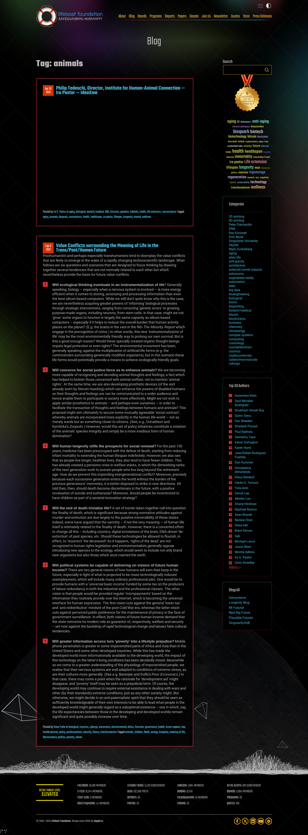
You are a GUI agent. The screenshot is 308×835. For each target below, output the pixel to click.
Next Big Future (239, 612)
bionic (233, 302)
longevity (128, 217)
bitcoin (233, 314)
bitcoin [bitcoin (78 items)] (252, 137)
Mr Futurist (236, 608)
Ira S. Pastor (59, 211)
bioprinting (236, 306)
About (122, 16)
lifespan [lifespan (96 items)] (232, 167)
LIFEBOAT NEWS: (135, 785)
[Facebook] (237, 821)
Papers (182, 16)
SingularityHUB (239, 623)
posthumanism (74, 732)
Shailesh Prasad (246, 426)
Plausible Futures (241, 618)
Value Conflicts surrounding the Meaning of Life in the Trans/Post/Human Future (107, 248)
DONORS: (181, 791)
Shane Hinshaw (246, 504)
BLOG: (130, 791)
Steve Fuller (59, 727)
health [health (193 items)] (238, 151)
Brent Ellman (243, 530)
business (235, 323)
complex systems (241, 335)
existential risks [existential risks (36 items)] (235, 146)
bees (232, 286)
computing (236, 339)
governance (151, 727)
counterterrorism (240, 347)
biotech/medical (95, 211)
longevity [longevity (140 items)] (246, 167)
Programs (156, 16)
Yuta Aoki (241, 488)
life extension (154, 211)
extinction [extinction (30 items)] (248, 146)
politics (61, 737)
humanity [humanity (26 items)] (267, 152)
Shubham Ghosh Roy (249, 410)
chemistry (235, 327)
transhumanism (108, 732)
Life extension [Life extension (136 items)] (255, 162)
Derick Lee (242, 493)
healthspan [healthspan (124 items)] (253, 151)
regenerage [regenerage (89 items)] (257, 172)
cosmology (236, 343)
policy (62, 732)
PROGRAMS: (233, 797)
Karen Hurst (243, 448)
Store (246, 16)
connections (75, 217)
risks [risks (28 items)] (257, 178)
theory (96, 732)
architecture (237, 265)
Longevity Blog (239, 602)
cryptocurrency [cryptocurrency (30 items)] (252, 142)
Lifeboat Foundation (61, 821)
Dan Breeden (243, 421)
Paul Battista (244, 432)
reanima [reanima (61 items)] (243, 172)
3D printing (236, 216)
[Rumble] (269, 821)
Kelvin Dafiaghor (246, 442)
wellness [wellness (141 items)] (258, 187)
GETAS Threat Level (49, 793)
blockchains (237, 319)
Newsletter (221, 16)
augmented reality (241, 278)
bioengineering (239, 294)
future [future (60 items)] (256, 146)
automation (237, 282)
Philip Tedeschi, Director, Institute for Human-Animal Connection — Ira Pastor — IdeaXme (120, 90)
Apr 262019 (48, 90)
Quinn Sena (243, 416)
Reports (170, 16)
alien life (235, 257)
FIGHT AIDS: (84, 797)
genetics (124, 211)
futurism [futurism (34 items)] (265, 146)
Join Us (206, 16)
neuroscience (169, 211)
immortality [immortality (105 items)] (243, 156)
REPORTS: (132, 797)
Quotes (235, 16)
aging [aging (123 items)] (231, 121)
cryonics (84, 727)
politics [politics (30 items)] (234, 173)
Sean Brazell (243, 515)
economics (104, 727)
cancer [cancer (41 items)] (241, 141)
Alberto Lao (243, 498)
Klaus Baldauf (244, 477)
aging (72, 211)
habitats (134, 211)
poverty (70, 737)
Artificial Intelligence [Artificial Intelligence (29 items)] (241, 127)
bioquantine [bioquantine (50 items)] (257, 126)
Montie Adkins (245, 552)
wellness (146, 217)
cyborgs (94, 727)
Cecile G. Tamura (246, 483)
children (138, 732)
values (78, 737)
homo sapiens (173, 727)
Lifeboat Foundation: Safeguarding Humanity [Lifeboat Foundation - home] (69, 16)
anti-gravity (236, 261)
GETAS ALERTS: (234, 785)
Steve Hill (241, 525)
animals (54, 217)
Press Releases (262, 16)
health (142, 211)
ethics (130, 727)
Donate (194, 16)
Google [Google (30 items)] (228, 152)
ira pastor (108, 217)
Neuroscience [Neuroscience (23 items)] (265, 168)
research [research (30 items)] (250, 178)
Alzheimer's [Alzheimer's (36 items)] (245, 122)
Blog (132, 16)
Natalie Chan (244, 520)
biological (81, 211)
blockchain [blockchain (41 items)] (262, 137)
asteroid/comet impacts (245, 269)
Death (147, 732)
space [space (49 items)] (233, 182)
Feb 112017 (48, 248)
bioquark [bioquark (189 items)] (241, 132)
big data (234, 290)
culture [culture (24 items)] (261, 142)
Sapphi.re (98, 821)
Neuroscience (50, 737)
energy (154, 732)
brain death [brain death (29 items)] (232, 142)
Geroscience (237, 598)
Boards (142, 16)
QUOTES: (231, 803)
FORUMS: (181, 803)
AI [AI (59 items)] (238, 122)
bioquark (63, 217)
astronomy (236, 274)
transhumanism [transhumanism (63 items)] (240, 187)
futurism (114, 211)
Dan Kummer (244, 462)
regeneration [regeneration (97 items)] (237, 177)
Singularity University (243, 241)
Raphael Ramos (246, 509)
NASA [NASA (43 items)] (257, 168)
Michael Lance (245, 541)
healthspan (96, 217)
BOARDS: (231, 791)
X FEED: (81, 791)
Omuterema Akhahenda (243, 470)
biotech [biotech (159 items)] (256, 131)
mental (137, 217)
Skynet (233, 245)
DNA (107, 211)
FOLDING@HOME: (186, 797)
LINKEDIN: (182, 785)
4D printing (236, 220)
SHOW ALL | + (235, 567)
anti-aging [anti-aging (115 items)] (260, 121)
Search (266, 69)
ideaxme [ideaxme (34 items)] (230, 157)
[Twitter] (245, 821)
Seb (237, 536)
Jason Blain (243, 547)
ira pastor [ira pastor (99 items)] (236, 162)
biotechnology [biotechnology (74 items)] (237, 137)
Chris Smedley (245, 563)
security (87, 732)
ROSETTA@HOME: (87, 803)
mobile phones (50, 732)
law (183, 727)
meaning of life (177, 732)
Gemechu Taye (245, 437)
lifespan (118, 217)
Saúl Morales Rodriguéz (244, 403)
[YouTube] (261, 821)
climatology (237, 331)
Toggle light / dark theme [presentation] (268, 5)
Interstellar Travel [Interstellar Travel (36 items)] (261, 157)
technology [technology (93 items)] (258, 182)
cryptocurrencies (240, 355)
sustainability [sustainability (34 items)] (243, 182)
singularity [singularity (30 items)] (264, 178)
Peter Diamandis (240, 224)
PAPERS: (131, 803)
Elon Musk (236, 237)
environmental (118, 727)
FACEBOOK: (83, 785)
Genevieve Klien (246, 395)
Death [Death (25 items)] (266, 142)
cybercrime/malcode (243, 359)
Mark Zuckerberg (240, 249)
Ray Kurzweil (238, 233)
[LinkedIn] (253, 821)
